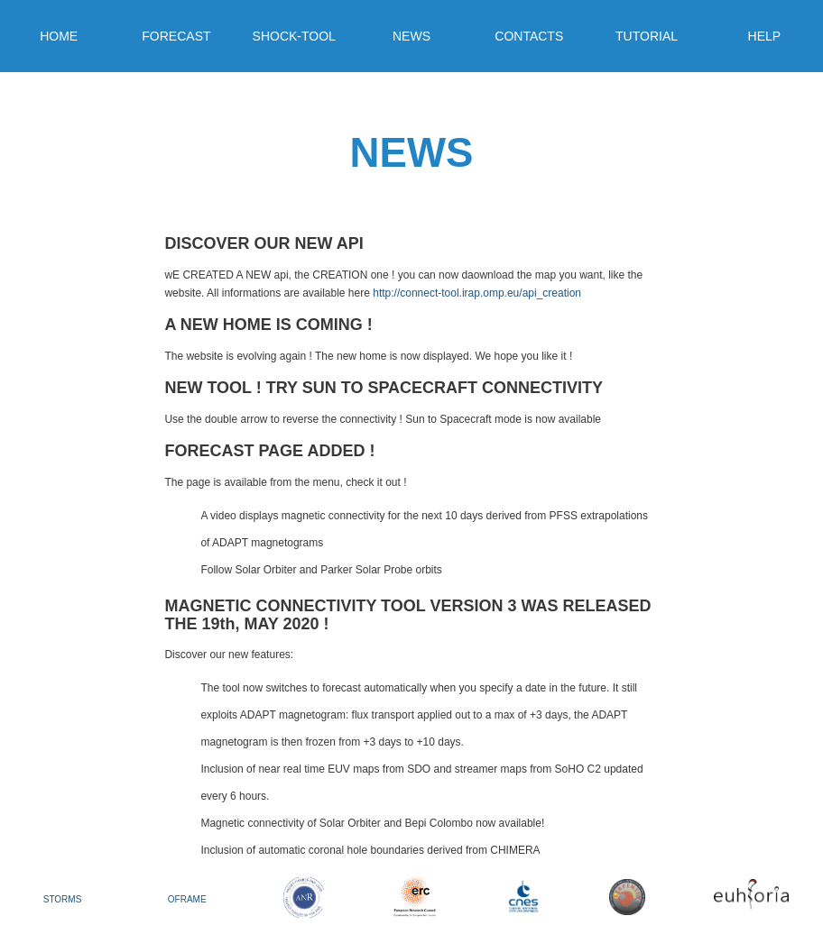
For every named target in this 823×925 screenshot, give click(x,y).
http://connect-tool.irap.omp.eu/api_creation (477, 293)
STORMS (62, 899)
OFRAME (187, 899)
